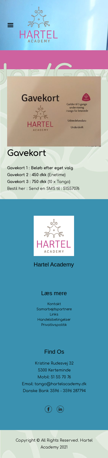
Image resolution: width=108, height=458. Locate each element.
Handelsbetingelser (54, 319)
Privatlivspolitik (54, 325)
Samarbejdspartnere (54, 309)
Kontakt (54, 304)
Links (54, 314)
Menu (12, 25)
